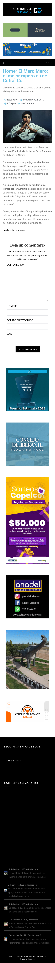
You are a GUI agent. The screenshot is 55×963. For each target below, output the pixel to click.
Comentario (15, 264)
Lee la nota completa (14, 230)
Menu (49, 62)
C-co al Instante (13, 760)
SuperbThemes (27, 959)
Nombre (12, 306)
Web (9, 334)
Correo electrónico (20, 320)
